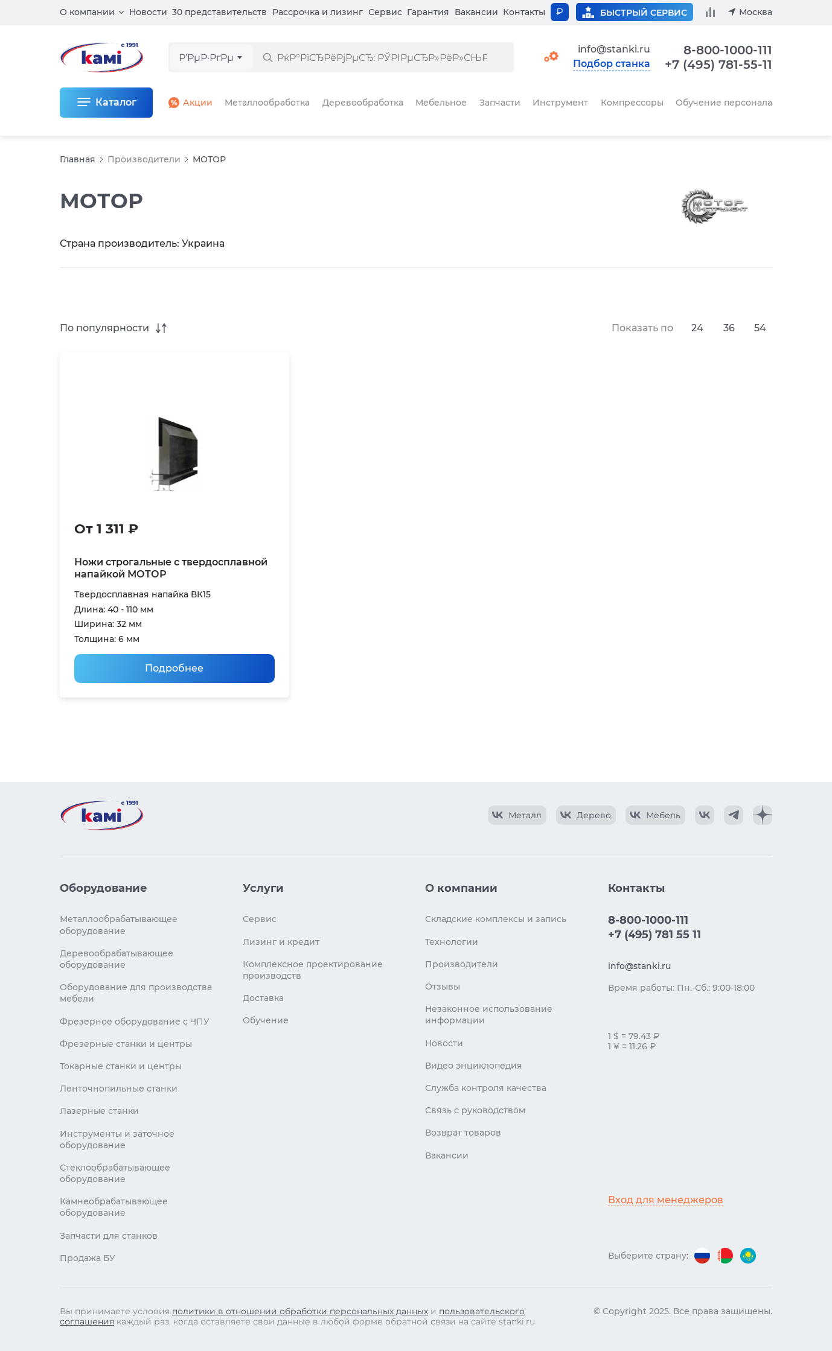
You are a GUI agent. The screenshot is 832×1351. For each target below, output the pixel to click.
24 (697, 328)
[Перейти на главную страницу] (101, 815)
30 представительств (219, 12)
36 (729, 328)
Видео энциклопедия (473, 1065)
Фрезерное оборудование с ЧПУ (135, 1021)
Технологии (451, 941)
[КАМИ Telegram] (733, 815)
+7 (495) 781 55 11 (654, 934)
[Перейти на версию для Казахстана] (748, 1256)
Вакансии (476, 12)
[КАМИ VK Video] (517, 815)
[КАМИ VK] (704, 815)
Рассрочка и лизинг (317, 12)
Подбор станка (611, 64)
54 (760, 328)
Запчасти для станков (109, 1235)
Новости (148, 12)
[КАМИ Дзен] (762, 815)
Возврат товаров (463, 1132)
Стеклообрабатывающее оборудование (115, 1173)
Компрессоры (632, 102)
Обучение (266, 1020)
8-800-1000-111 (727, 50)
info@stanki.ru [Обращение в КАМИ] (614, 49)
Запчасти (499, 102)
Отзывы (442, 986)
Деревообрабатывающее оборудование (116, 959)
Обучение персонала (724, 102)
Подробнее (174, 668)
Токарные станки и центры (121, 1066)
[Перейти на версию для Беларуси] (725, 1256)
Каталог (115, 102)
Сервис (385, 12)
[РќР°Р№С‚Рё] (267, 57)
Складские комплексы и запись (495, 919)
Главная (77, 159)
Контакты (524, 12)
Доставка (263, 998)
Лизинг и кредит (281, 941)
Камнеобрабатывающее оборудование (114, 1207)
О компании (87, 12)
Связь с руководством (475, 1110)
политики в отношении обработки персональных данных (300, 1311)
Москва (755, 12)
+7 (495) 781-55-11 (718, 64)
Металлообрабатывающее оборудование (119, 925)
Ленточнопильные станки (119, 1088)
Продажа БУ (87, 1258)
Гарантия (428, 12)
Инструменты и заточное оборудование (117, 1139)
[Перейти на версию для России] (702, 1256)
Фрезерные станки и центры (126, 1043)
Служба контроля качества (485, 1087)
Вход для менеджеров (665, 1200)
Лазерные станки (99, 1110)
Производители (144, 159)
